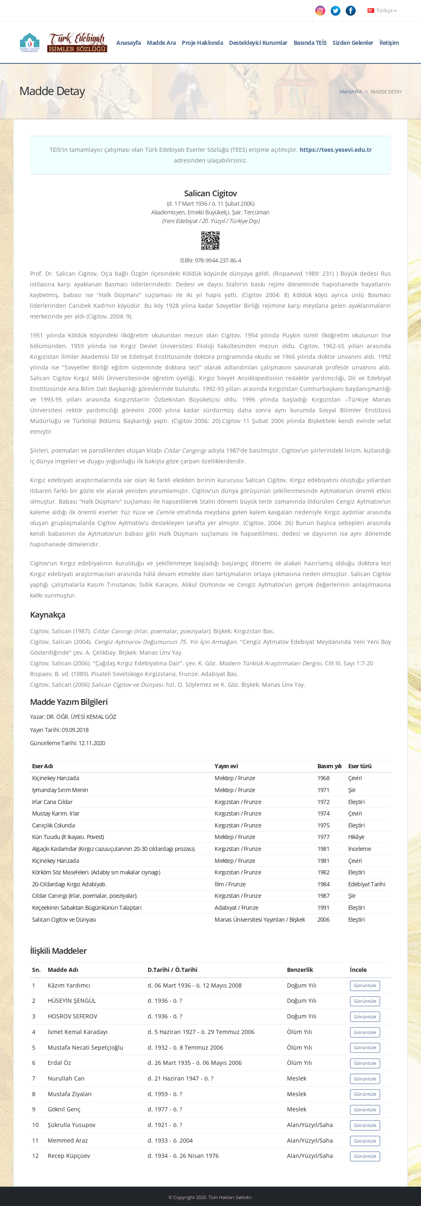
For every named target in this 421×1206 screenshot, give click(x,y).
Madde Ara (161, 42)
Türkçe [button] (382, 10)
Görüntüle (365, 985)
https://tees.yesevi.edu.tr (336, 149)
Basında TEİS (310, 42)
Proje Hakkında (202, 42)
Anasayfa (128, 42)
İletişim (389, 42)
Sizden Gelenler (353, 42)
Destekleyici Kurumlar (258, 42)
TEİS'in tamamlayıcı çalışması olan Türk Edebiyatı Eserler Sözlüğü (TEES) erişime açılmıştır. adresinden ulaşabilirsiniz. (211, 155)
